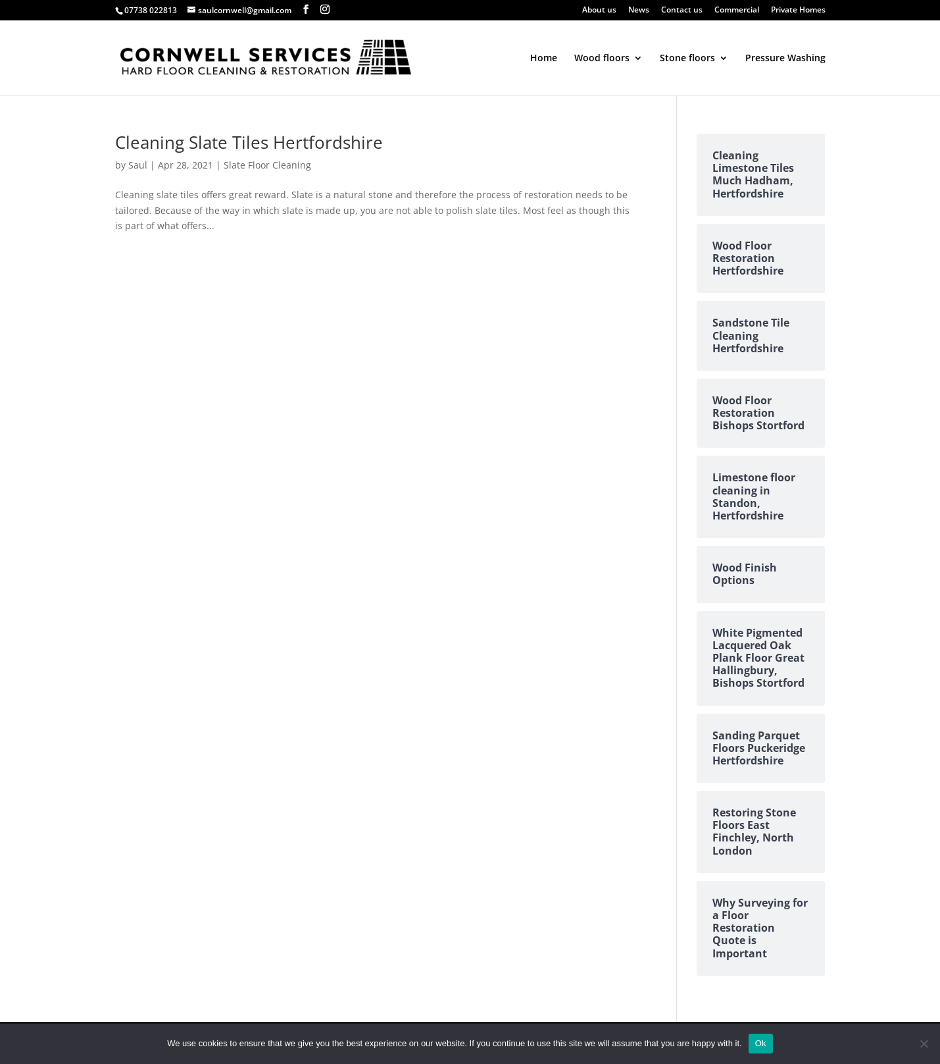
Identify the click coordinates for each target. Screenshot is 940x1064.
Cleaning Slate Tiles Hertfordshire (249, 142)
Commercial (736, 10)
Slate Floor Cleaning (267, 165)
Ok (760, 1043)
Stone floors (687, 58)
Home (543, 58)
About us (599, 10)
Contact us (682, 10)
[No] (923, 1043)
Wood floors (602, 58)
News (638, 10)
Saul (137, 165)
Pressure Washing (785, 58)
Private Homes (798, 10)
